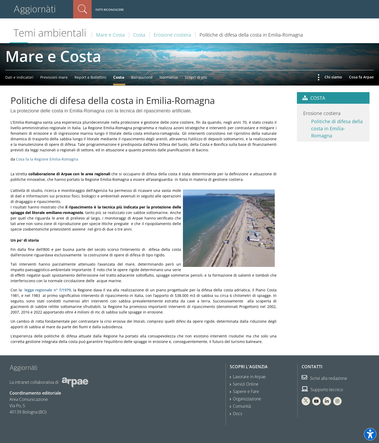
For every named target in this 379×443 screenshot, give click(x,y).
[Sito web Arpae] (75, 382)
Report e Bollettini (90, 77)
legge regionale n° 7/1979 (47, 289)
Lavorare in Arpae (249, 377)
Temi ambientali (49, 32)
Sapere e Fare (246, 391)
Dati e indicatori (19, 77)
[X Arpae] (306, 401)
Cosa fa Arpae (361, 76)
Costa (139, 35)
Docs (237, 413)
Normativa (168, 77)
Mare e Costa (110, 35)
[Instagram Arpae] (337, 401)
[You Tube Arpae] (316, 401)
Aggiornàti (34, 9)
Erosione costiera (172, 35)
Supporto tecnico (322, 389)
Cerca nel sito (82, 9)
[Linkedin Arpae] (327, 401)
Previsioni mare (54, 77)
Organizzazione (247, 399)
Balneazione (142, 77)
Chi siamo (333, 76)
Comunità (242, 406)
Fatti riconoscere (110, 10)
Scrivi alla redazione (324, 378)
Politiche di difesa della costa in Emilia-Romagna (337, 128)
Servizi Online (245, 384)
